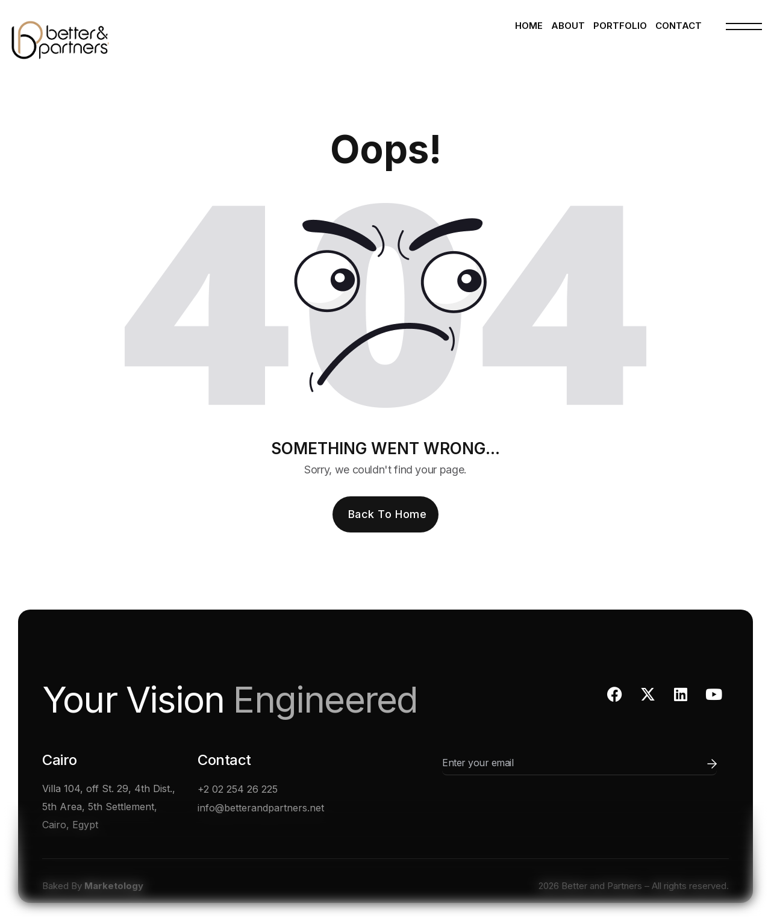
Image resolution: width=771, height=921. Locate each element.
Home (529, 25)
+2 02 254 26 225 (238, 789)
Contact (678, 25)
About (568, 25)
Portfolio (620, 25)
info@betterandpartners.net (261, 808)
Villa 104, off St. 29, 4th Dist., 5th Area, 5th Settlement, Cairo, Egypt (108, 806)
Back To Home (387, 514)
